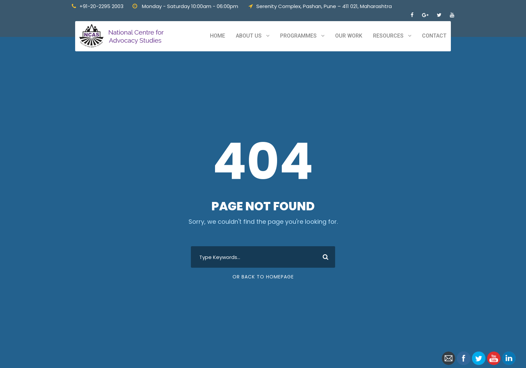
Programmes (298, 36)
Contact (434, 36)
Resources (388, 36)
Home (217, 36)
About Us (249, 36)
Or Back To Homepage (263, 276)
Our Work (348, 36)
